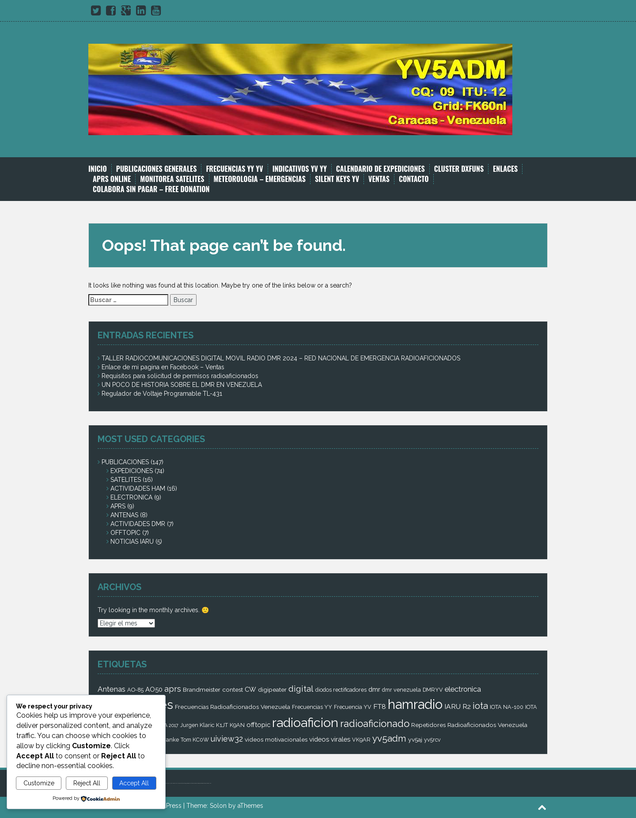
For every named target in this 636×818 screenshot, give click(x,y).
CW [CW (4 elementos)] (250, 689)
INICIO (97, 169)
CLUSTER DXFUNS (459, 169)
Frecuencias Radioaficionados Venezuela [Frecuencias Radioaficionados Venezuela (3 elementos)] (232, 706)
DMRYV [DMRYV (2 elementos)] (433, 689)
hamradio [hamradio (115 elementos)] (415, 704)
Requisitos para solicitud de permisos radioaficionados (180, 375)
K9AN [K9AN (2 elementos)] (237, 725)
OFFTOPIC (125, 532)
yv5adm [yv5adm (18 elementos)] (389, 738)
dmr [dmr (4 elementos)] (374, 689)
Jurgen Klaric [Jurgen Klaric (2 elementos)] (197, 725)
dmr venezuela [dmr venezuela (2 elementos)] (401, 689)
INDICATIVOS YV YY (300, 169)
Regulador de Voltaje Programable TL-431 (162, 393)
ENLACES (505, 169)
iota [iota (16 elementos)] (480, 706)
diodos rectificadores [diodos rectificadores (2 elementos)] (341, 689)
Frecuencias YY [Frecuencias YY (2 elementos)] (312, 707)
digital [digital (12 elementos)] (301, 689)
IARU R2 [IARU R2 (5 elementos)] (457, 706)
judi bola (171, 783)
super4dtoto (184, 783)
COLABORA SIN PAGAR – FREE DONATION (151, 189)
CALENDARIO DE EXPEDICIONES (380, 169)
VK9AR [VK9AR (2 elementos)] (361, 739)
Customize (38, 783)
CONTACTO (414, 179)
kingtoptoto (201, 783)
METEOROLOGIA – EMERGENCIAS (260, 179)
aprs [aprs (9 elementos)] (172, 688)
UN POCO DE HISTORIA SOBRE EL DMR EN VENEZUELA (182, 384)
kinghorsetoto (198, 783)
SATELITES (125, 479)
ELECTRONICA (131, 497)
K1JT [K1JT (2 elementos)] (222, 725)
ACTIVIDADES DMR (137, 523)
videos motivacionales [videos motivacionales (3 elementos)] (276, 739)
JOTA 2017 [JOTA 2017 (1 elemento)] (167, 725)
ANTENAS (124, 515)
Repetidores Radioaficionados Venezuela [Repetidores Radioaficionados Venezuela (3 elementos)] (469, 724)
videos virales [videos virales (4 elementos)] (329, 739)
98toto (187, 783)
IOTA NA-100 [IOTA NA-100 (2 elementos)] (506, 707)
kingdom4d (181, 783)
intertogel (189, 783)
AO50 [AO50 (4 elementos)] (154, 689)
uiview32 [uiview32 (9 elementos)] (227, 738)
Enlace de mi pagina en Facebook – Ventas (163, 367)
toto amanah (175, 783)
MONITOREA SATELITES (172, 179)
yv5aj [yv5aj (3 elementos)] (415, 739)
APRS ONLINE (112, 179)
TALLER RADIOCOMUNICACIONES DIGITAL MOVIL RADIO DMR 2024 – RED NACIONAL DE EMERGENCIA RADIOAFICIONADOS (281, 358)
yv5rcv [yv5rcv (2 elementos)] (432, 739)
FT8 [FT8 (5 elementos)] (379, 706)
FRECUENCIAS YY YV (234, 169)
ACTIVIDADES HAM (137, 488)
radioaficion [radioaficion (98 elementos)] (305, 722)
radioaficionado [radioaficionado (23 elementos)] (374, 723)
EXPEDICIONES (131, 470)
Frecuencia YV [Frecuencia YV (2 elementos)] (352, 707)
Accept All (134, 783)
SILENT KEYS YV (337, 179)
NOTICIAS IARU (132, 541)
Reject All (86, 783)
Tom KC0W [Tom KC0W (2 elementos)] (195, 739)
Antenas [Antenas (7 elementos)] (111, 689)
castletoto (194, 783)
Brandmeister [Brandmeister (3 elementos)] (201, 689)
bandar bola (168, 783)
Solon (218, 805)
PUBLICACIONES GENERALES (156, 169)
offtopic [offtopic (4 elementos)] (258, 724)
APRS (117, 506)
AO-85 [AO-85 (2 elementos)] (135, 689)
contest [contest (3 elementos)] (232, 689)
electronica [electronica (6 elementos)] (463, 689)
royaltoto (178, 783)
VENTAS (379, 179)
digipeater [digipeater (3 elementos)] (272, 689)
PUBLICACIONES (125, 462)
